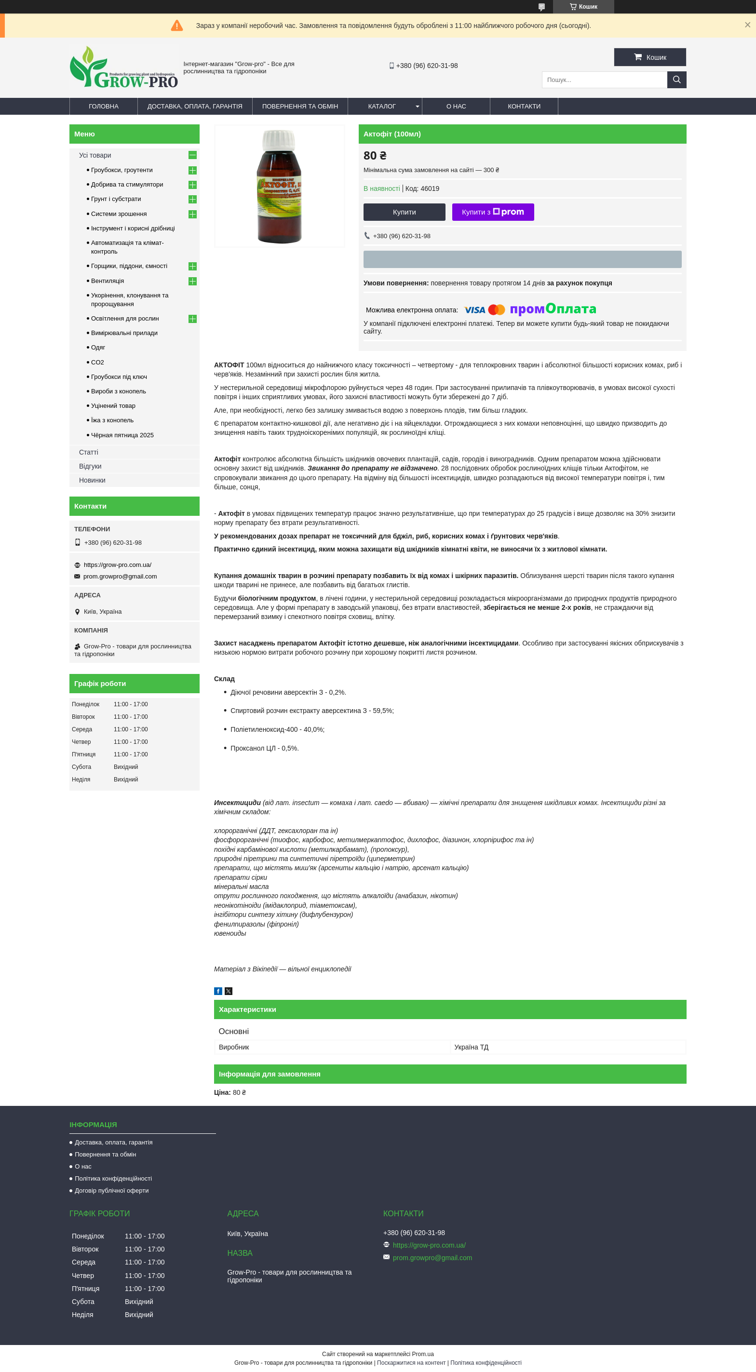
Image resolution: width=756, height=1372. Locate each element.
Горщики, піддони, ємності (129, 265)
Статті (88, 452)
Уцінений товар (113, 405)
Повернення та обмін (300, 106)
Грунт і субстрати (116, 198)
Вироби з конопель (118, 391)
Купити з (493, 212)
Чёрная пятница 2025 (122, 435)
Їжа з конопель (112, 420)
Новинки (92, 480)
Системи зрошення (119, 213)
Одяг (98, 347)
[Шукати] (677, 79)
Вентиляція (107, 280)
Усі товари (95, 155)
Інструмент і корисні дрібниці (133, 228)
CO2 (97, 362)
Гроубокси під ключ (119, 376)
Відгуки (90, 466)
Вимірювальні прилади (124, 332)
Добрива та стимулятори (127, 184)
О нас (456, 106)
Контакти (524, 106)
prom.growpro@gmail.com (120, 576)
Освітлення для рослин (125, 318)
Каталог (382, 106)
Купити (404, 212)
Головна (104, 106)
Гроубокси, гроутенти (122, 170)
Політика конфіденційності (113, 1178)
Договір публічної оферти (111, 1190)
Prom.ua (423, 1354)
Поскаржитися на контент (411, 1362)
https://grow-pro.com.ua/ (117, 564)
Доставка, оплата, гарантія (195, 106)
